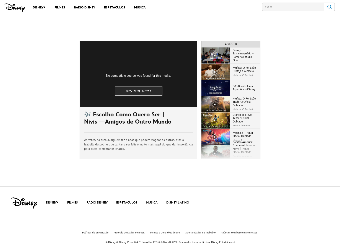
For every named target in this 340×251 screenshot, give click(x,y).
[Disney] (15, 7)
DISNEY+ (52, 202)
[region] (138, 74)
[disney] (24, 203)
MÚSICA (152, 202)
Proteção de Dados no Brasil (129, 232)
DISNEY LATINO (177, 202)
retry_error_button (138, 91)
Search (329, 7)
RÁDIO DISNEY (97, 202)
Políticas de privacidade (95, 232)
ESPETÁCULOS (126, 202)
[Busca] (293, 7)
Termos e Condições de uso (165, 232)
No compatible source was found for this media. (138, 75)
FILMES (72, 202)
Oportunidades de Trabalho (200, 232)
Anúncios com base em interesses (239, 232)
